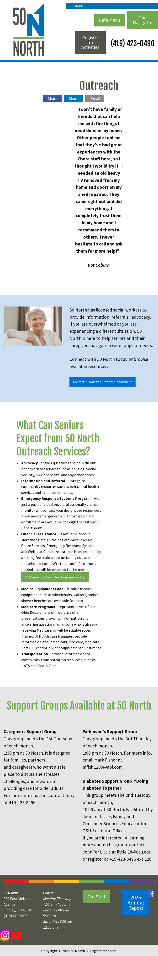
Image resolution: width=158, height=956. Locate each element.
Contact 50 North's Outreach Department (102, 382)
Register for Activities (90, 42)
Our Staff (96, 897)
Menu (76, 6)
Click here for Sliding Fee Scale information (55, 577)
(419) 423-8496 (131, 43)
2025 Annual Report (136, 902)
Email (95, 98)
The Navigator (143, 20)
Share (52, 98)
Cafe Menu (109, 20)
